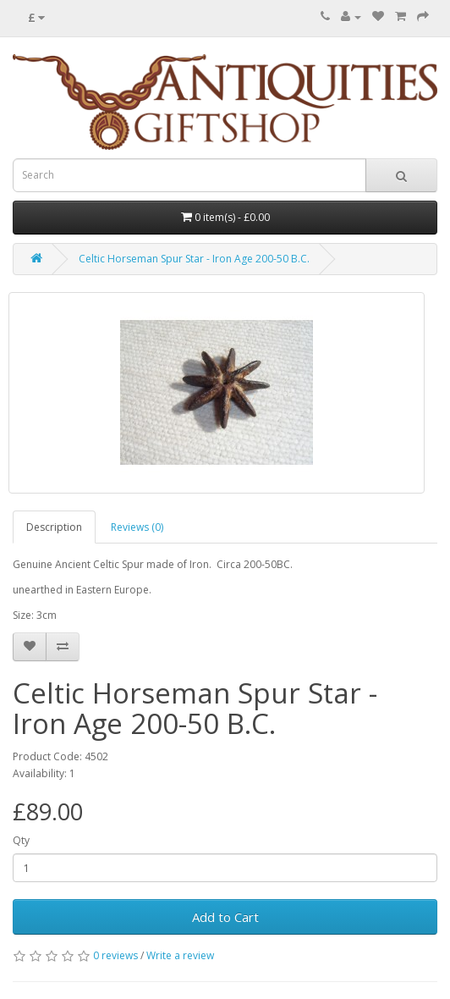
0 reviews (115, 955)
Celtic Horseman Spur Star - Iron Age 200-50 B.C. (194, 258)
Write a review (180, 955)
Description (54, 527)
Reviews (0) (137, 527)
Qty (21, 840)
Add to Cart (225, 916)
